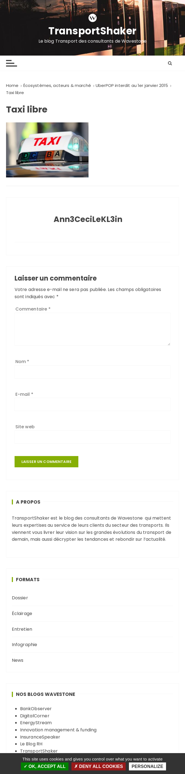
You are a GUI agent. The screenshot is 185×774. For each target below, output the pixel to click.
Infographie (24, 644)
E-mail (24, 394)
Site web (25, 427)
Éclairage (22, 613)
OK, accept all (45, 766)
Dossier (20, 598)
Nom (22, 361)
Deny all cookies (98, 766)
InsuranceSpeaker (40, 737)
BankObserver (36, 709)
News (18, 660)
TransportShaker (92, 31)
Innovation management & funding (58, 730)
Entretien (22, 629)
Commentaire (33, 309)
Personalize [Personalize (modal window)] (147, 766)
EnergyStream (36, 723)
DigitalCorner (34, 716)
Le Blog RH (31, 744)
